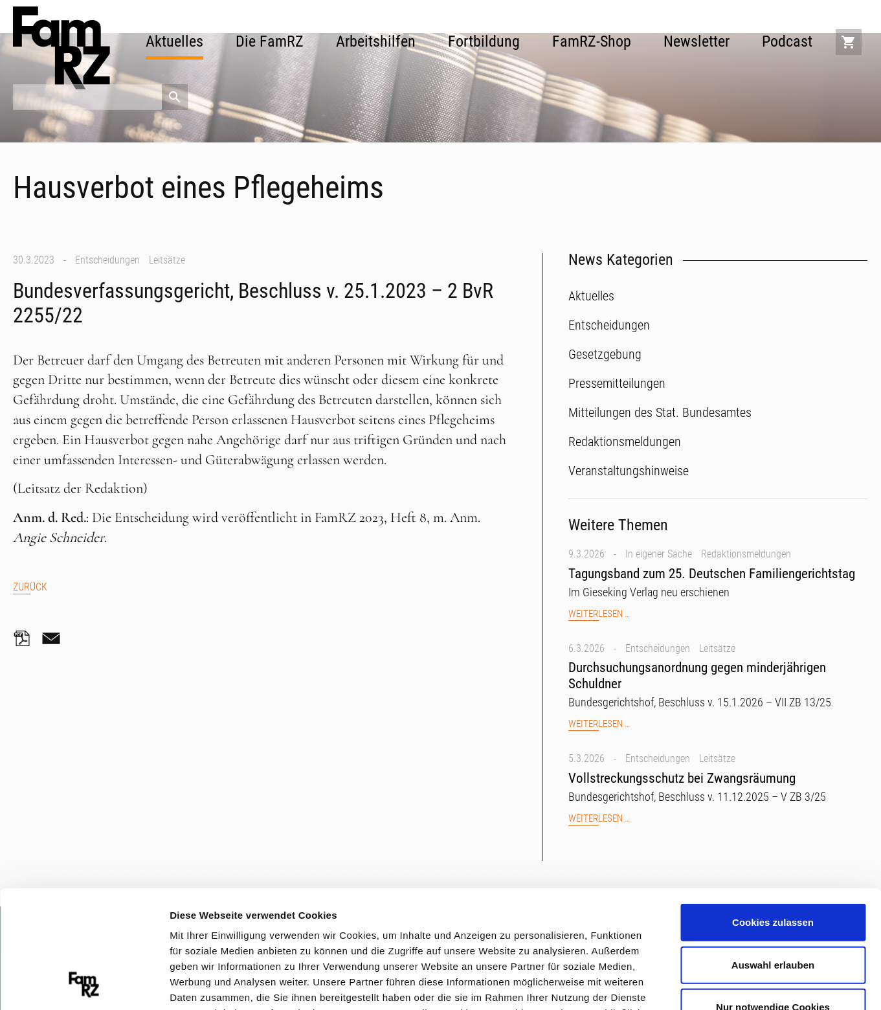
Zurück (30, 587)
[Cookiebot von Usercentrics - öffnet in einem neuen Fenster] (83, 984)
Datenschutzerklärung (477, 933)
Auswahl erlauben (772, 854)
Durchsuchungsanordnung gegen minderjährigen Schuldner (697, 675)
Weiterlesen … (599, 614)
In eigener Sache (658, 554)
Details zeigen (688, 983)
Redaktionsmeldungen (746, 554)
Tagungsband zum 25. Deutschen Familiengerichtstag (711, 573)
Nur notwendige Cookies (773, 897)
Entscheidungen (107, 260)
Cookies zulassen (773, 812)
